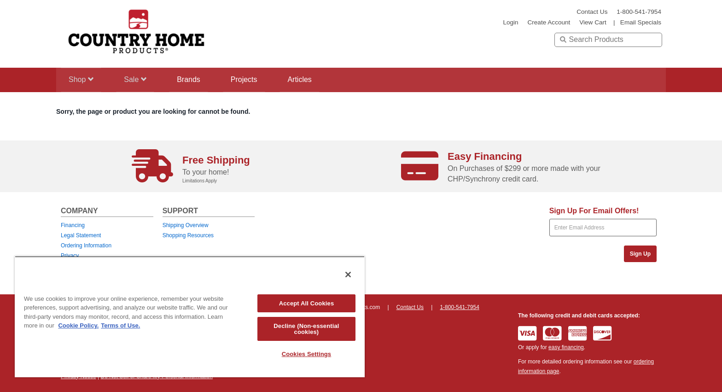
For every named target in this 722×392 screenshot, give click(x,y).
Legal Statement (81, 235)
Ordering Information (86, 245)
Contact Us (591, 11)
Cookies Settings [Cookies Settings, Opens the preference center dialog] (307, 354)
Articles (313, 79)
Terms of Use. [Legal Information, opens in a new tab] (120, 325)
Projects (253, 79)
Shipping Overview (186, 225)
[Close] (348, 274)
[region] (190, 316)
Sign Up (640, 254)
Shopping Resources (188, 235)
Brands (195, 79)
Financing (73, 225)
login (510, 22)
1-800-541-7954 (639, 11)
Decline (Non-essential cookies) (306, 328)
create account (548, 22)
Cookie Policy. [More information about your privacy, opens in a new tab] (78, 325)
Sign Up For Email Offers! (594, 211)
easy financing (566, 347)
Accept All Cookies (306, 303)
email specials (640, 22)
